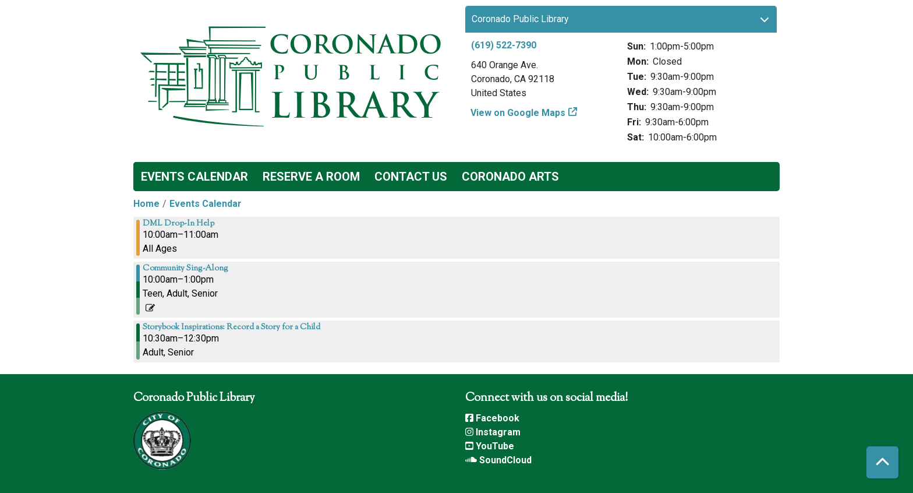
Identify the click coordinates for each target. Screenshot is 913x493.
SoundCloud (498, 460)
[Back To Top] (882, 462)
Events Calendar (194, 177)
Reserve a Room (311, 177)
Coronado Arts (510, 177)
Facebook (492, 418)
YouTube (489, 446)
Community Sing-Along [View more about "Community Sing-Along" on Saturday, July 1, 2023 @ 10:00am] (185, 269)
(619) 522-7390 (503, 45)
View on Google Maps (518, 112)
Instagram (493, 432)
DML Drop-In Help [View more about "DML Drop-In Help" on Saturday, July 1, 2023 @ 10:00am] (178, 224)
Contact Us (410, 177)
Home (146, 203)
